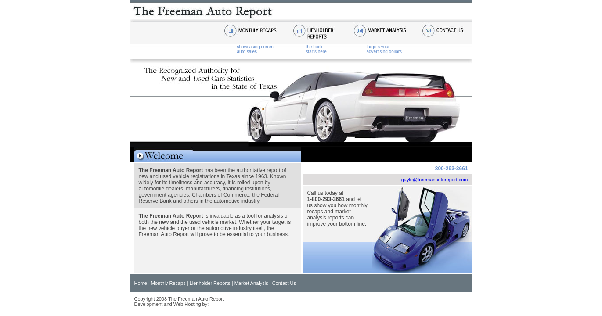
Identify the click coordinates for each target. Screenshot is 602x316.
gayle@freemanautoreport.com (434, 179)
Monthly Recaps (168, 283)
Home (140, 283)
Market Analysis (251, 283)
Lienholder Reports (210, 283)
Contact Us (284, 283)
